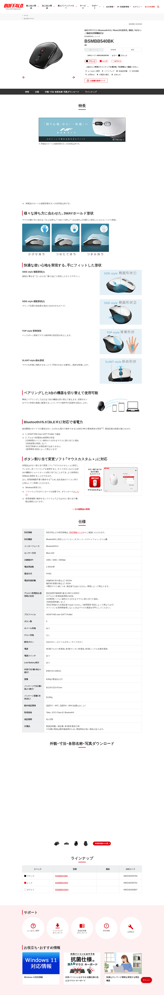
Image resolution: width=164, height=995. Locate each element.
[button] (102, 843)
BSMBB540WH (61, 889)
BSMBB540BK (61, 875)
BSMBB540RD (61, 882)
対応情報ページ (76, 532)
